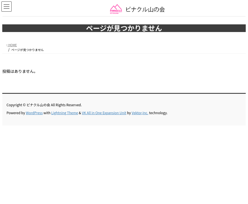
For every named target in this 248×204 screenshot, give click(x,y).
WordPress (34, 112)
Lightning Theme (64, 112)
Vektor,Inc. (140, 112)
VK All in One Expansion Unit (104, 112)
